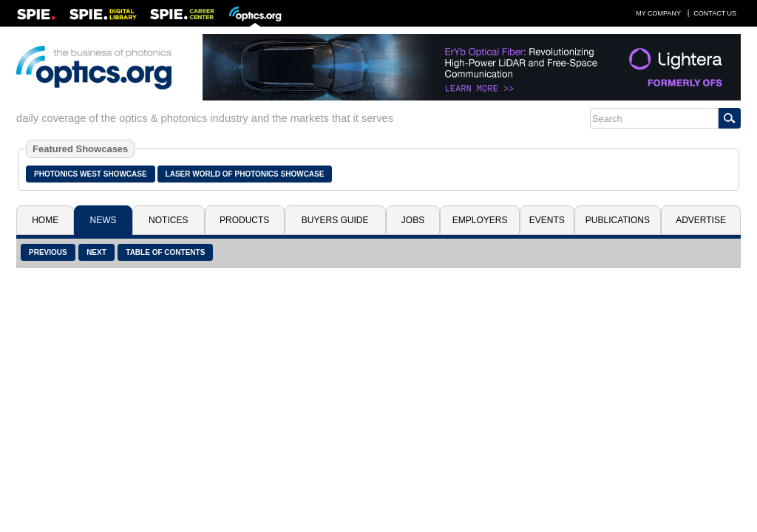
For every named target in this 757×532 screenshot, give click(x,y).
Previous (48, 252)
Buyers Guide (335, 220)
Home (45, 220)
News (103, 220)
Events (547, 220)
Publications (617, 220)
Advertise (701, 220)
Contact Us (714, 13)
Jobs (412, 220)
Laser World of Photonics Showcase (245, 174)
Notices (168, 220)
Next (96, 252)
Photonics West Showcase (90, 174)
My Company (658, 13)
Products (244, 220)
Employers (480, 220)
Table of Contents (165, 252)
